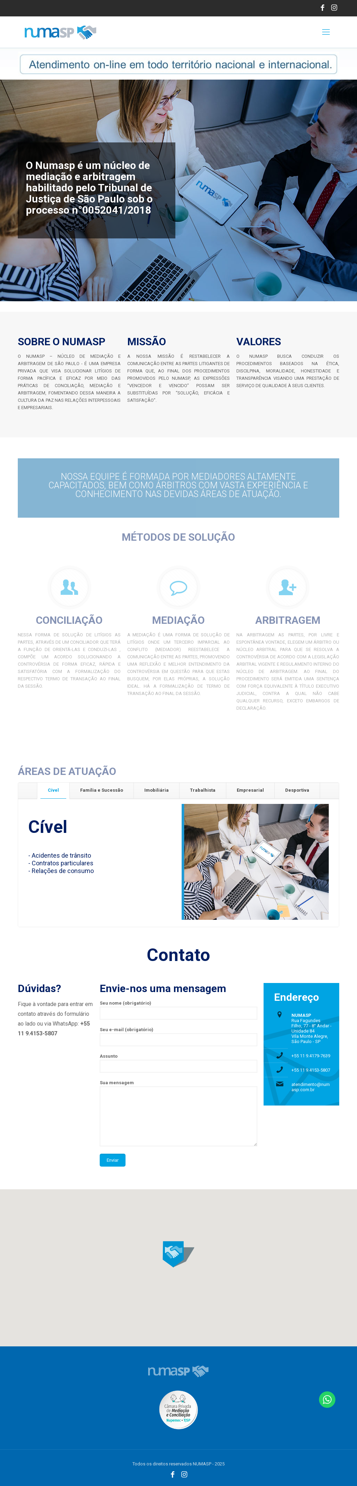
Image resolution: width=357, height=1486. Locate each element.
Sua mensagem (178, 1113)
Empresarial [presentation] (250, 790)
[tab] (53, 790)
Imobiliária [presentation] (156, 790)
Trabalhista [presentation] (202, 790)
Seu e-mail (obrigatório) (178, 1036)
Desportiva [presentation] (297, 790)
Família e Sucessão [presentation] (101, 790)
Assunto (178, 1063)
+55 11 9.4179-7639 (310, 1055)
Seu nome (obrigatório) (178, 1010)
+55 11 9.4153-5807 (310, 1070)
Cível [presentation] (53, 790)
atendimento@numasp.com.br (310, 1087)
